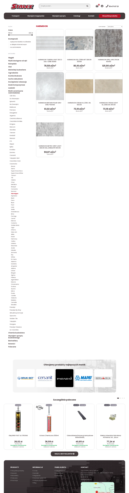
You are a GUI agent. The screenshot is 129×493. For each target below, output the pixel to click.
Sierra (13, 169)
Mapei (12, 144)
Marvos (13, 221)
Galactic (14, 298)
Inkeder (13, 250)
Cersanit (13, 155)
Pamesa (13, 110)
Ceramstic (13, 164)
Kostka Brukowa (15, 76)
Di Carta (13, 259)
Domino (12, 152)
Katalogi (77, 16)
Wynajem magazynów (35, 16)
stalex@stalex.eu (86, 479)
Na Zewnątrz (14, 104)
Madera (13, 300)
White (13, 257)
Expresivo (14, 196)
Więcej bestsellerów (64, 454)
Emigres (12, 124)
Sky (12, 255)
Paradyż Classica (16, 327)
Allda (12, 234)
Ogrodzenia (13, 73)
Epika (11, 147)
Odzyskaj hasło (60, 471)
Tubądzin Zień (15, 158)
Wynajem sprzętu (59, 16)
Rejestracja (59, 473)
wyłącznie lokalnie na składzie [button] (19, 42)
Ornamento (15, 284)
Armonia (14, 252)
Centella (14, 302)
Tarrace (12, 133)
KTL (11, 141)
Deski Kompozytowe (16, 85)
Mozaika (13, 305)
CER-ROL (13, 96)
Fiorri (12, 205)
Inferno (13, 230)
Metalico (14, 184)
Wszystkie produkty (109, 16)
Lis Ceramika (14, 330)
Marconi (12, 127)
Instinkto (14, 264)
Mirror (13, 291)
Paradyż (12, 307)
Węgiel (11, 58)
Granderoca (15, 212)
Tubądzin (13, 321)
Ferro (12, 200)
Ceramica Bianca (16, 118)
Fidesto (13, 277)
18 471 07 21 (84, 477)
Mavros (13, 282)
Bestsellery (13, 341)
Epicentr (12, 101)
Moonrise (14, 246)
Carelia (13, 296)
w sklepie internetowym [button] (17, 44)
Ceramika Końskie (16, 121)
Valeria (13, 180)
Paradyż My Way (15, 310)
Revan (13, 166)
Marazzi (12, 138)
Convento (14, 189)
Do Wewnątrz (14, 99)
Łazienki (11, 88)
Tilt (12, 178)
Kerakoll (12, 135)
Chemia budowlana (16, 333)
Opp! (12, 228)
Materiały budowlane (17, 70)
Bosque (13, 187)
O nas (35, 471)
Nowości (11, 344)
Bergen (13, 273)
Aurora (13, 289)
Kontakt (91, 16)
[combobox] (63, 6)
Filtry (10, 26)
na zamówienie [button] (14, 47)
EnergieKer (13, 113)
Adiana (13, 268)
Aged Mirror (15, 280)
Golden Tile (14, 318)
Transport (15, 16)
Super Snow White (17, 173)
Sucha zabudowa (15, 79)
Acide (13, 248)
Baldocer (13, 107)
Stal (10, 67)
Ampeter (14, 266)
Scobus (13, 286)
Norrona (13, 191)
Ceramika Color (15, 161)
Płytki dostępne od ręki (17, 61)
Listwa (13, 271)
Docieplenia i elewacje (17, 82)
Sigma (13, 275)
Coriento (14, 223)
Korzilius (12, 150)
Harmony (14, 239)
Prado (13, 293)
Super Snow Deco (17, 171)
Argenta (12, 116)
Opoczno (13, 316)
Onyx (13, 182)
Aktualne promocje (16, 313)
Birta (12, 214)
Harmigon (14, 193)
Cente (13, 218)
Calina (13, 241)
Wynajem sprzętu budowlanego (15, 337)
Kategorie (11, 53)
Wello (13, 209)
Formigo (13, 216)
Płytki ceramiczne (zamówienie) (15, 92)
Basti (12, 198)
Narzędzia (12, 64)
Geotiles (13, 130)
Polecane (12, 347)
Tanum (13, 175)
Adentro (13, 262)
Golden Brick (15, 225)
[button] (118, 398)
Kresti (13, 237)
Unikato (13, 243)
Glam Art (14, 232)
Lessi (12, 207)
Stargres (13, 324)
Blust (12, 203)
